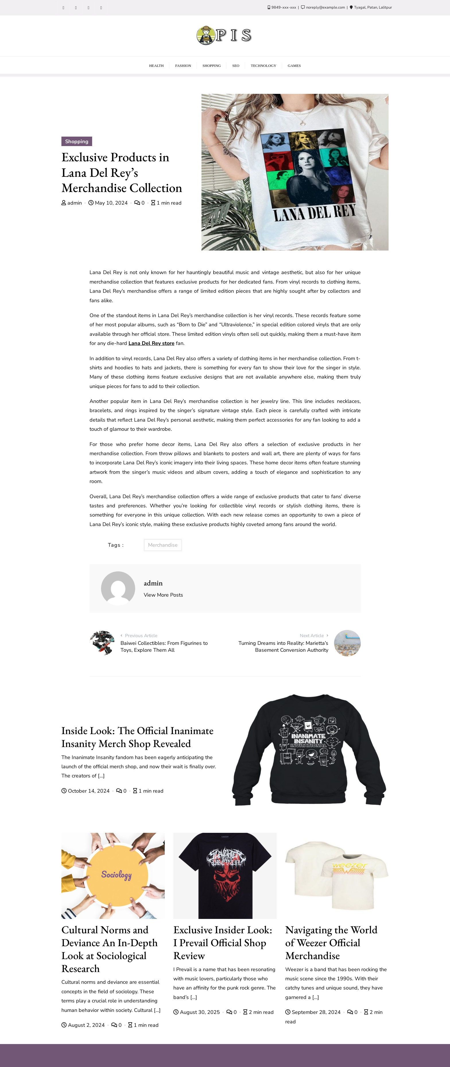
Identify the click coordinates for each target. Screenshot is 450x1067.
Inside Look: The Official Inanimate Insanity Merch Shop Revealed (137, 736)
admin (72, 202)
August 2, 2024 (83, 1025)
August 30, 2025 (197, 1012)
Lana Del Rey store (151, 343)
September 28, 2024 (313, 1012)
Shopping (76, 141)
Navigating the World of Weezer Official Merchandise (331, 942)
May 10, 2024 (108, 202)
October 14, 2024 (86, 790)
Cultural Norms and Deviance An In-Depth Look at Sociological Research (109, 948)
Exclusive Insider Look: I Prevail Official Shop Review (222, 942)
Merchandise (163, 545)
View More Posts (163, 594)
